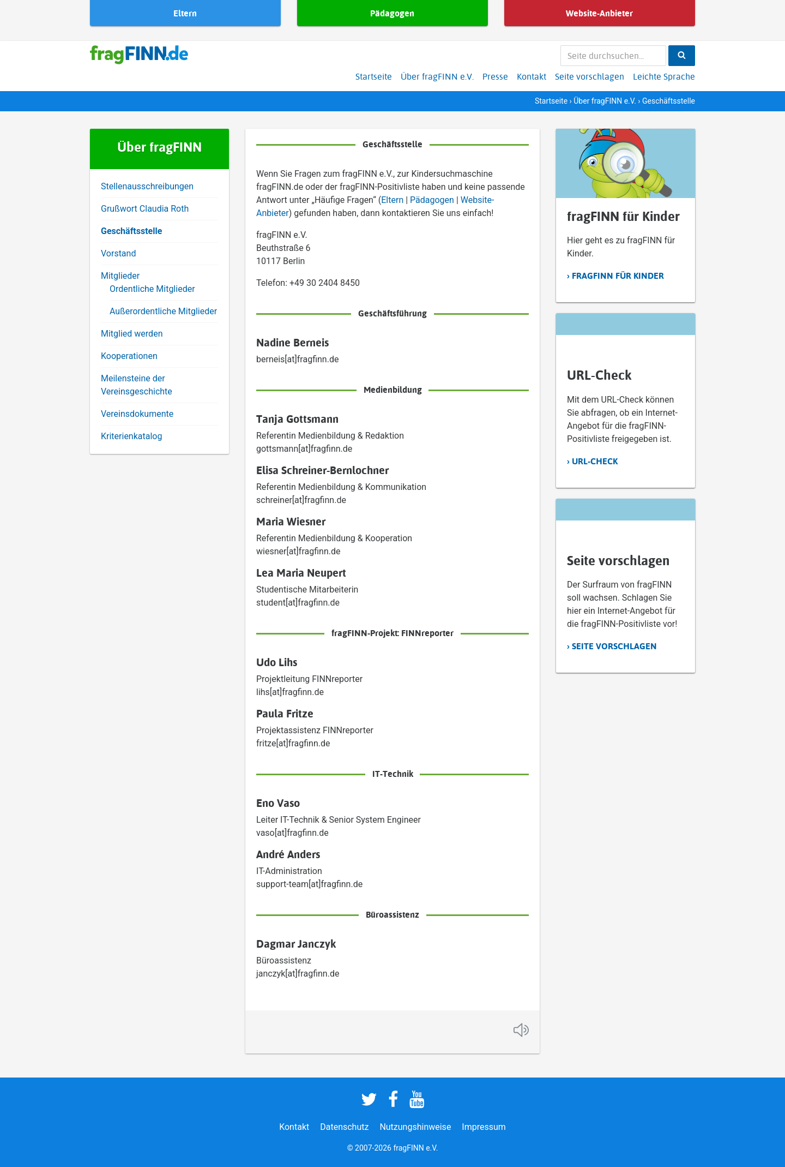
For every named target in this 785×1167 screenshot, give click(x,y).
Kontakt (531, 76)
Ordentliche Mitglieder (152, 289)
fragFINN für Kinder (618, 275)
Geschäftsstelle (131, 231)
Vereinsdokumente (137, 414)
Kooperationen (129, 356)
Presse (495, 76)
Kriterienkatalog (131, 436)
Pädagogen (433, 200)
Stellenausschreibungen (147, 186)
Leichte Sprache (664, 76)
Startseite (373, 76)
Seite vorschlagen (589, 76)
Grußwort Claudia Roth (145, 209)
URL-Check (595, 461)
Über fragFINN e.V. (437, 76)
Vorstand (118, 253)
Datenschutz (344, 1127)
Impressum (484, 1127)
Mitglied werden (131, 333)
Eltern (393, 200)
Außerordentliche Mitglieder (163, 311)
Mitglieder (120, 276)
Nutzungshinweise (415, 1127)
